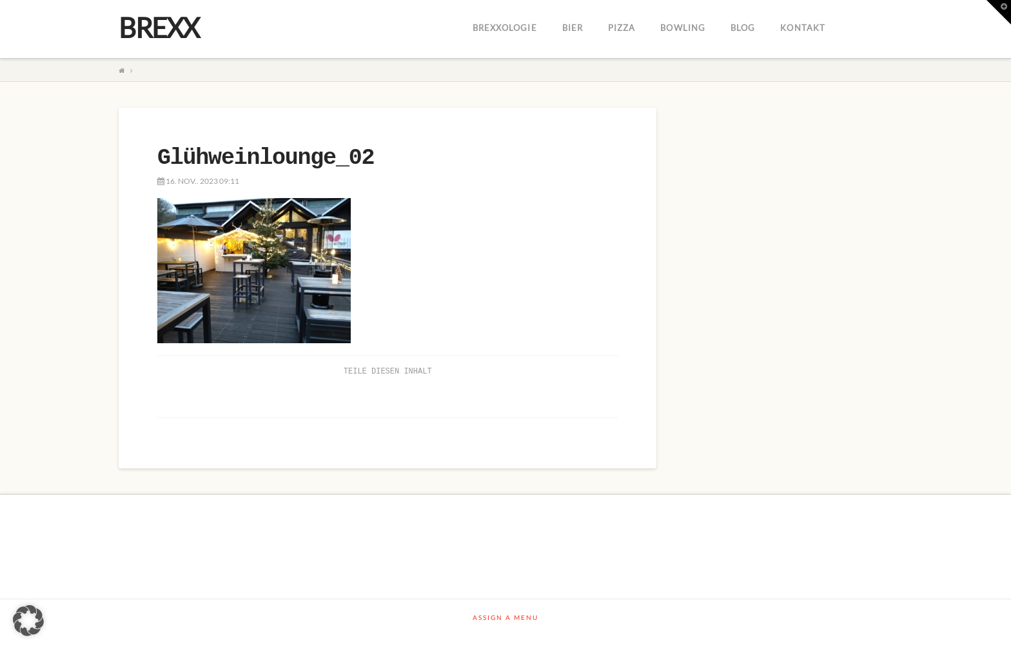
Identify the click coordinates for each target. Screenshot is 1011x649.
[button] (28, 620)
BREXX (159, 27)
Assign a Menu (505, 617)
